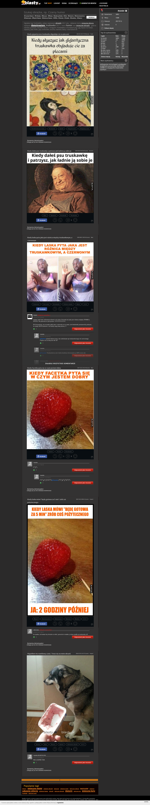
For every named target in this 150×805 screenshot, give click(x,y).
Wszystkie (125, 56)
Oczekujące (73, 3)
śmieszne (56, 788)
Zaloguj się (30, 142)
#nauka (59, 451)
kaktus (104, 47)
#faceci (36, 619)
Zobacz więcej (108, 28)
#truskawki (63, 215)
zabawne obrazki (48, 788)
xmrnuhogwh (113, 64)
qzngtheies (104, 66)
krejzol (104, 40)
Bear (103, 43)
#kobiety (77, 619)
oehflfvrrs (103, 68)
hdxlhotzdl (120, 66)
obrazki (58, 23)
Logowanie (103, 3)
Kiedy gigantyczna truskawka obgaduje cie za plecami (48, 34)
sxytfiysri (103, 69)
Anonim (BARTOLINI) (39, 755)
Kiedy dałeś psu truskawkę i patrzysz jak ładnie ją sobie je (49, 151)
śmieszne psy (77, 791)
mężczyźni (84, 789)
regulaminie (60, 802)
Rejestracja (103, 6)
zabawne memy (64, 788)
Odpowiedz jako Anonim (82, 329)
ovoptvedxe (119, 68)
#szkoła (51, 451)
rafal (103, 45)
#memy (38, 744)
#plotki (61, 129)
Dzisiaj (118, 56)
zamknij (146, 801)
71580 (117, 18)
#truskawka (52, 129)
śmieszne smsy (33, 793)
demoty (69, 791)
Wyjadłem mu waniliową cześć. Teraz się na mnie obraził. (49, 654)
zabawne (91, 788)
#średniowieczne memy (38, 129)
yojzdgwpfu (122, 64)
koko (103, 41)
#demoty (68, 619)
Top (48, 3)
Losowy (57, 3)
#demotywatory (46, 619)
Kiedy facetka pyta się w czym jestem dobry (44, 368)
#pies (44, 215)
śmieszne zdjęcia (87, 23)
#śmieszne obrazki (72, 744)
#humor (53, 744)
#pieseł (61, 744)
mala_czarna (106, 50)
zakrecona (106, 53)
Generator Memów (88, 3)
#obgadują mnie (84, 129)
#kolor (78, 304)
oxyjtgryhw (111, 68)
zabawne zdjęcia (30, 791)
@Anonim (55, 480)
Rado (104, 48)
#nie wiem (46, 304)
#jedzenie (53, 215)
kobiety (24, 788)
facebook (24, 793)
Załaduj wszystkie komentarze (60, 363)
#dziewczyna (58, 619)
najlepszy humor (43, 791)
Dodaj (64, 3)
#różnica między (68, 304)
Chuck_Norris (106, 52)
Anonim (104, 38)
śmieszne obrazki (83, 26)
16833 (117, 14)
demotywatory (38, 25)
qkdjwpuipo (104, 64)
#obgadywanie (72, 129)
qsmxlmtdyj (112, 66)
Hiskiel (41, 315)
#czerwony (36, 304)
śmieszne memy (35, 788)
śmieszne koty (88, 791)
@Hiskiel (43, 338)
